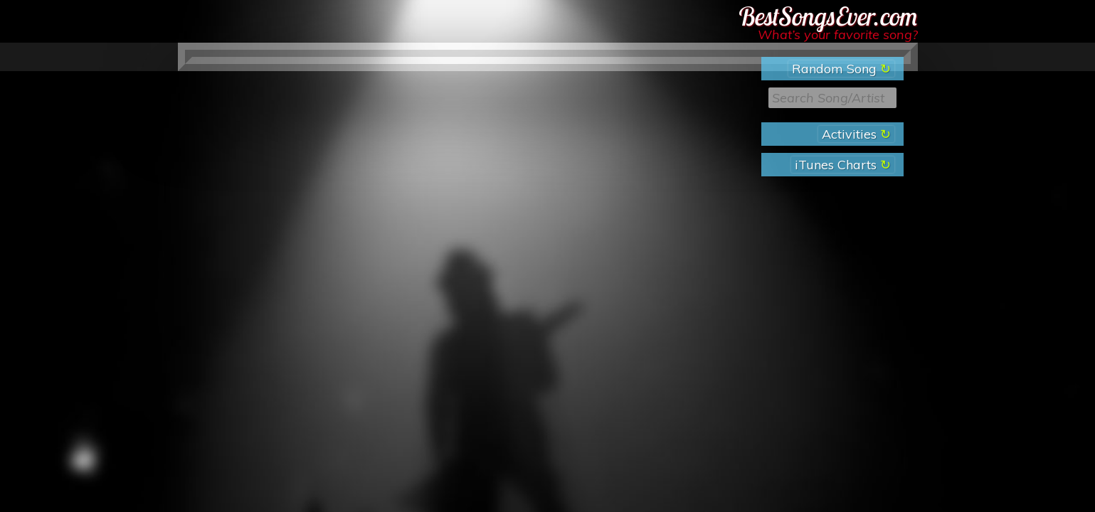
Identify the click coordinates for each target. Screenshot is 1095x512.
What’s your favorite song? (838, 34)
